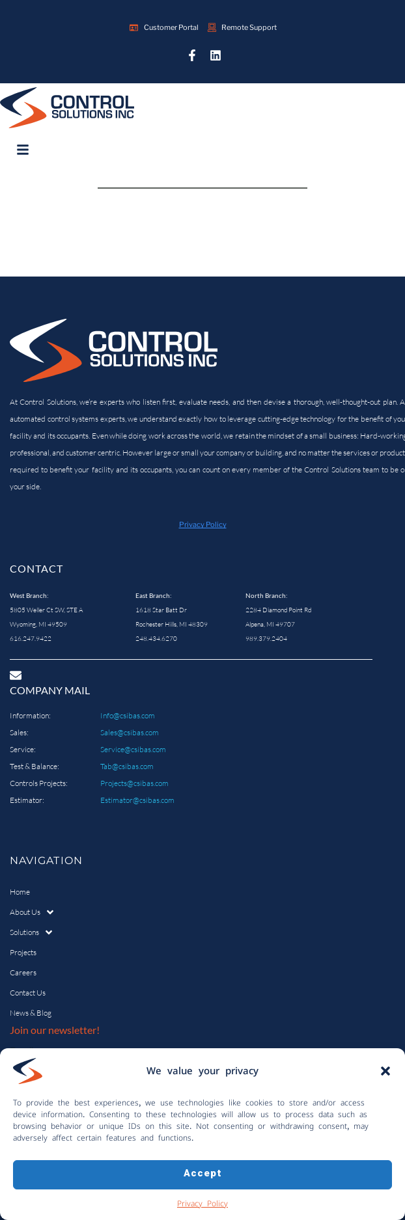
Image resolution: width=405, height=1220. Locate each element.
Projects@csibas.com (134, 783)
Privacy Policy (202, 1211)
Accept (203, 1182)
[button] (385, 1078)
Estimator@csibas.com (137, 800)
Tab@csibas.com (127, 766)
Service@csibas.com (133, 749)
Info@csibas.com (127, 715)
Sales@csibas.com (129, 732)
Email (21, 1050)
